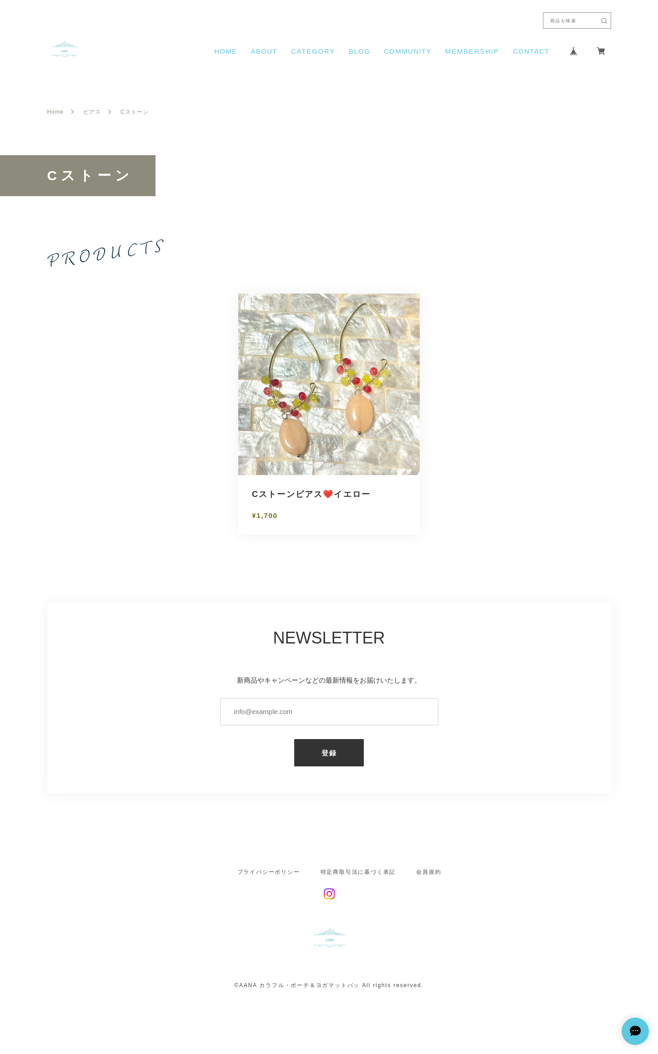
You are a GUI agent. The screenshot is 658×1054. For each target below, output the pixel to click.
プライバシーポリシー (268, 872)
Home (55, 112)
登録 (329, 753)
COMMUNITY (408, 51)
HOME (225, 51)
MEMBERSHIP (472, 51)
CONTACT (531, 51)
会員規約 (428, 872)
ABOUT (264, 51)
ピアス (92, 112)
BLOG (359, 51)
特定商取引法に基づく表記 (358, 872)
